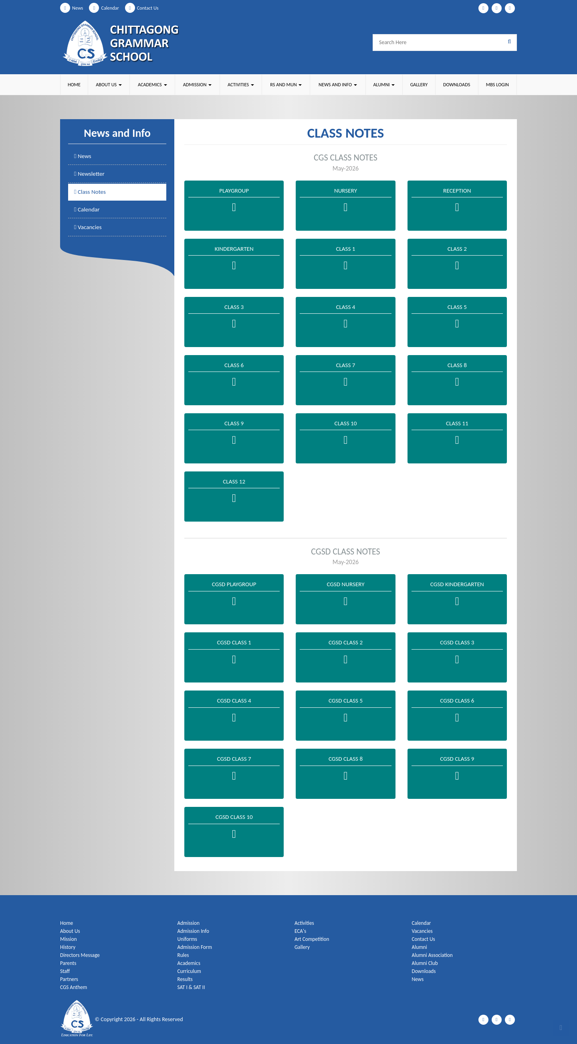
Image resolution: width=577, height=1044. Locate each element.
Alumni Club (426, 963)
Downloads (456, 84)
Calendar (107, 7)
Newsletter (90, 175)
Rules (184, 955)
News (72, 7)
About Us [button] (108, 84)
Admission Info (194, 931)
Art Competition (313, 939)
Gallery (418, 84)
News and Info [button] (337, 84)
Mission (69, 939)
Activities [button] (240, 84)
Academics (190, 963)
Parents (68, 963)
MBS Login (497, 84)
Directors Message (81, 955)
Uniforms (188, 939)
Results (186, 979)
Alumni (420, 947)
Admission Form (196, 947)
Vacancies (88, 229)
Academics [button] (151, 84)
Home (74, 84)
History (68, 947)
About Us (70, 931)
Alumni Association (433, 955)
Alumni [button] (383, 84)
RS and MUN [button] (285, 84)
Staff (65, 971)
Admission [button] (197, 84)
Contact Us (147, 7)
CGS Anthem (74, 987)
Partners (69, 979)
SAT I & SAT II (192, 987)
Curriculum (190, 971)
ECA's (301, 931)
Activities (305, 923)
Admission (189, 923)
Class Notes (91, 193)
